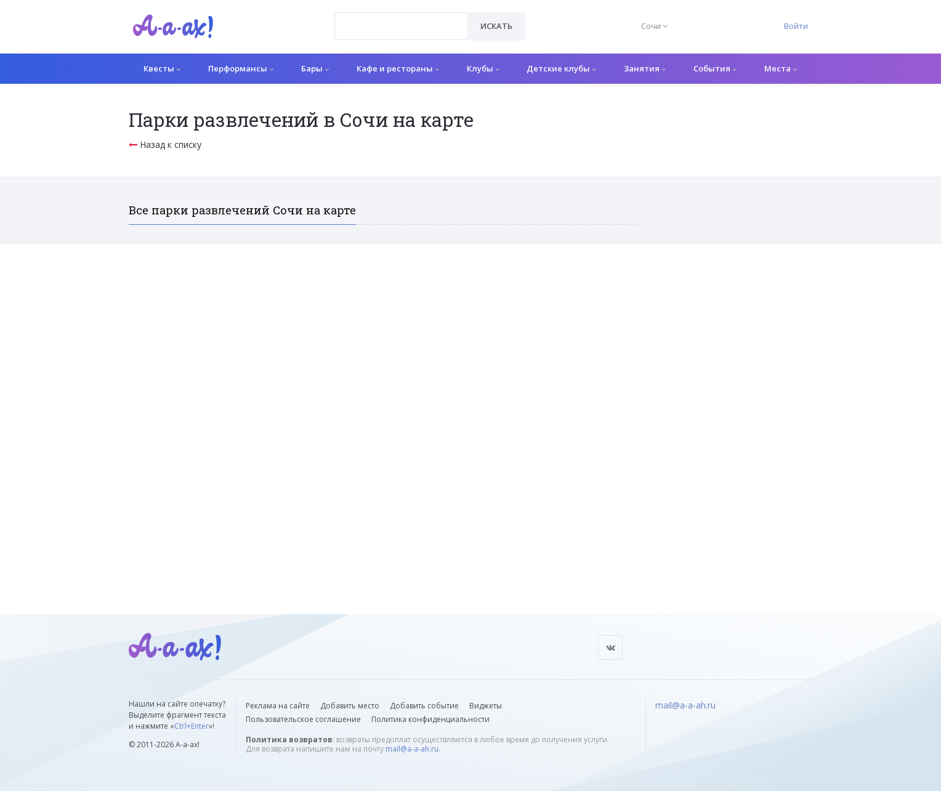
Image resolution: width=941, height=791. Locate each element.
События (715, 68)
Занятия (645, 68)
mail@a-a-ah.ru (412, 749)
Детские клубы (561, 68)
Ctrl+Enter (191, 726)
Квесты (161, 68)
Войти (796, 25)
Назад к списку (165, 144)
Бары (315, 68)
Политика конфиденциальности (430, 719)
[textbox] (401, 17)
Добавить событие (424, 705)
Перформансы (240, 68)
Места (780, 68)
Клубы (483, 68)
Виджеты (485, 705)
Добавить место (349, 705)
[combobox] (401, 26)
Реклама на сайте (278, 705)
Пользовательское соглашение (303, 719)
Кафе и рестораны (398, 68)
